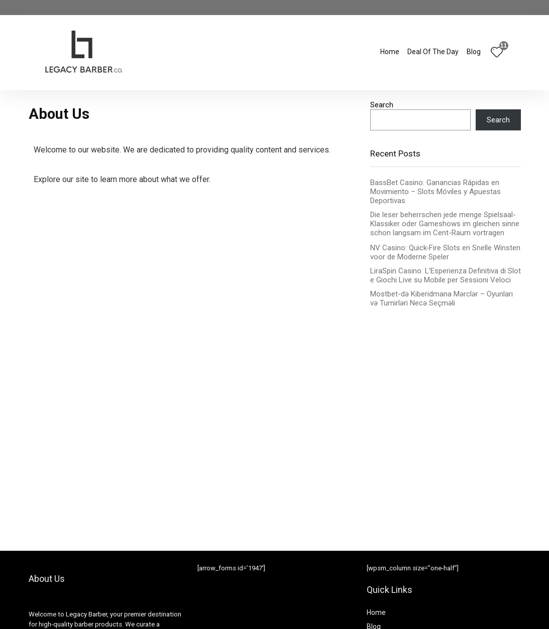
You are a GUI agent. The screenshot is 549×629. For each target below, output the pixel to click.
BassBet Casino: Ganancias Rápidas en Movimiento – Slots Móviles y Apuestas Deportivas (435, 191)
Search (381, 104)
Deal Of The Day (433, 52)
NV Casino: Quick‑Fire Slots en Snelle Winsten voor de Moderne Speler (445, 252)
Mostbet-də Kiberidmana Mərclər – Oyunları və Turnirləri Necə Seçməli (441, 298)
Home (389, 52)
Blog (474, 52)
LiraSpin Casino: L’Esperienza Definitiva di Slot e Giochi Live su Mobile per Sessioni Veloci (445, 275)
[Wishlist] (497, 53)
